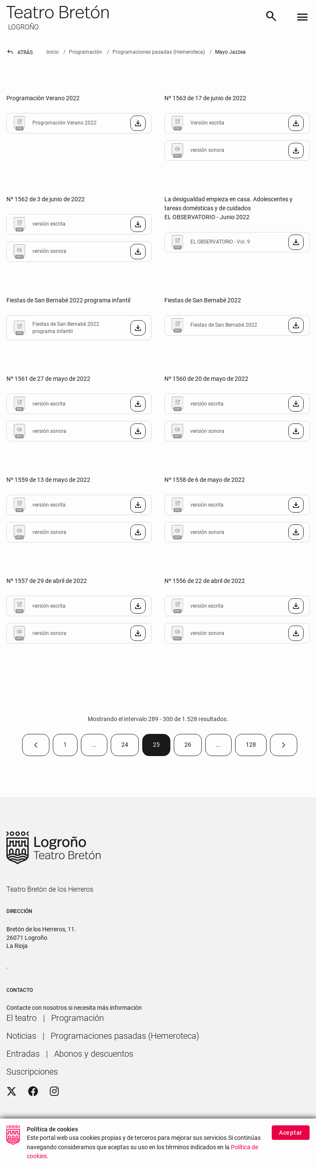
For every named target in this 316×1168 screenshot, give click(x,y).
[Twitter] (11, 1092)
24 (130, 746)
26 (193, 746)
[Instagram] (54, 1092)
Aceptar (290, 1132)
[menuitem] (21, 1017)
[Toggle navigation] (302, 18)
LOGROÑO (22, 27)
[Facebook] (33, 1092)
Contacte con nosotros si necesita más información (74, 1007)
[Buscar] (271, 17)
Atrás (19, 52)
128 (256, 746)
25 (161, 746)
